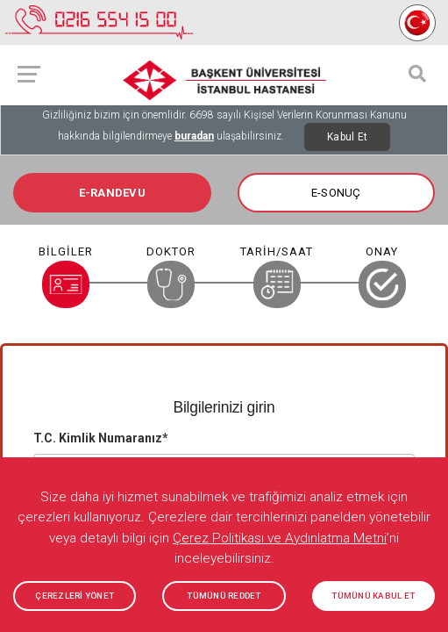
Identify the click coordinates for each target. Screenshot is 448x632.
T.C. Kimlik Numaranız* (100, 438)
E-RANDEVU (112, 192)
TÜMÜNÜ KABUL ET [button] (373, 595)
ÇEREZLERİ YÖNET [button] (74, 595)
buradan (194, 136)
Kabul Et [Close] (347, 137)
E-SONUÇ (336, 192)
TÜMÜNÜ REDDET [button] (223, 595)
